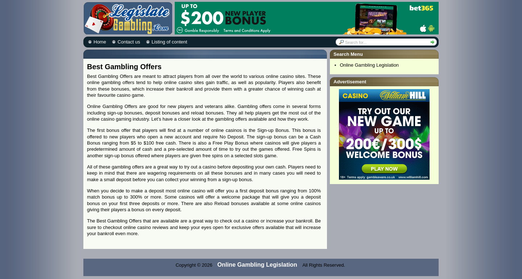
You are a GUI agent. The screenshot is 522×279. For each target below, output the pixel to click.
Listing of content (169, 42)
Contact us (128, 42)
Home (100, 42)
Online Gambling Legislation (369, 65)
